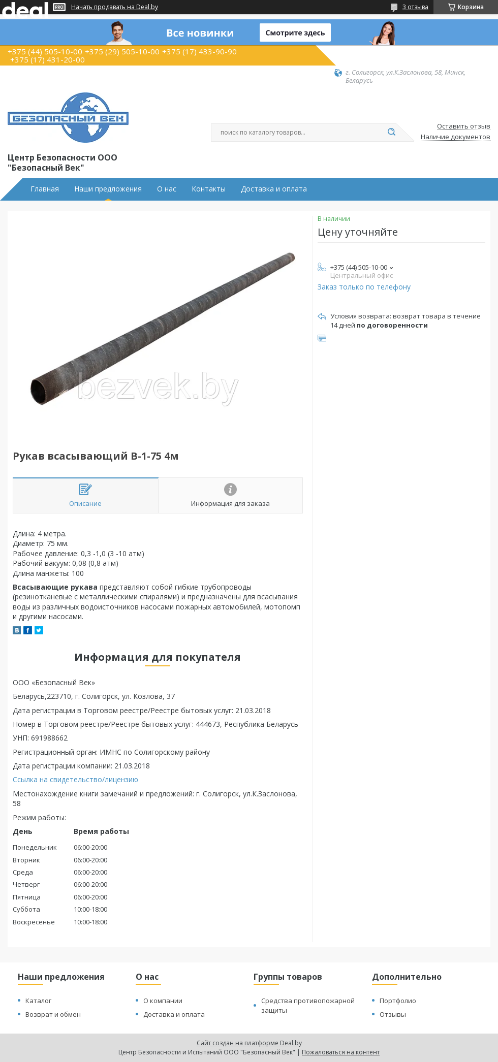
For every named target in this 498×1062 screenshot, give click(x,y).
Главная (44, 188)
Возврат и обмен (53, 1014)
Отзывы (393, 1014)
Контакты (209, 188)
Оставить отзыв (463, 126)
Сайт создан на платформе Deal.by (249, 1043)
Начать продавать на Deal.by (114, 7)
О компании (162, 1000)
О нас (166, 188)
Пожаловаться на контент (341, 1052)
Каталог (38, 1000)
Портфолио (398, 1000)
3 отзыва (415, 7)
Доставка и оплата (274, 188)
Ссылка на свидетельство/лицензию (75, 779)
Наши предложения (108, 188)
